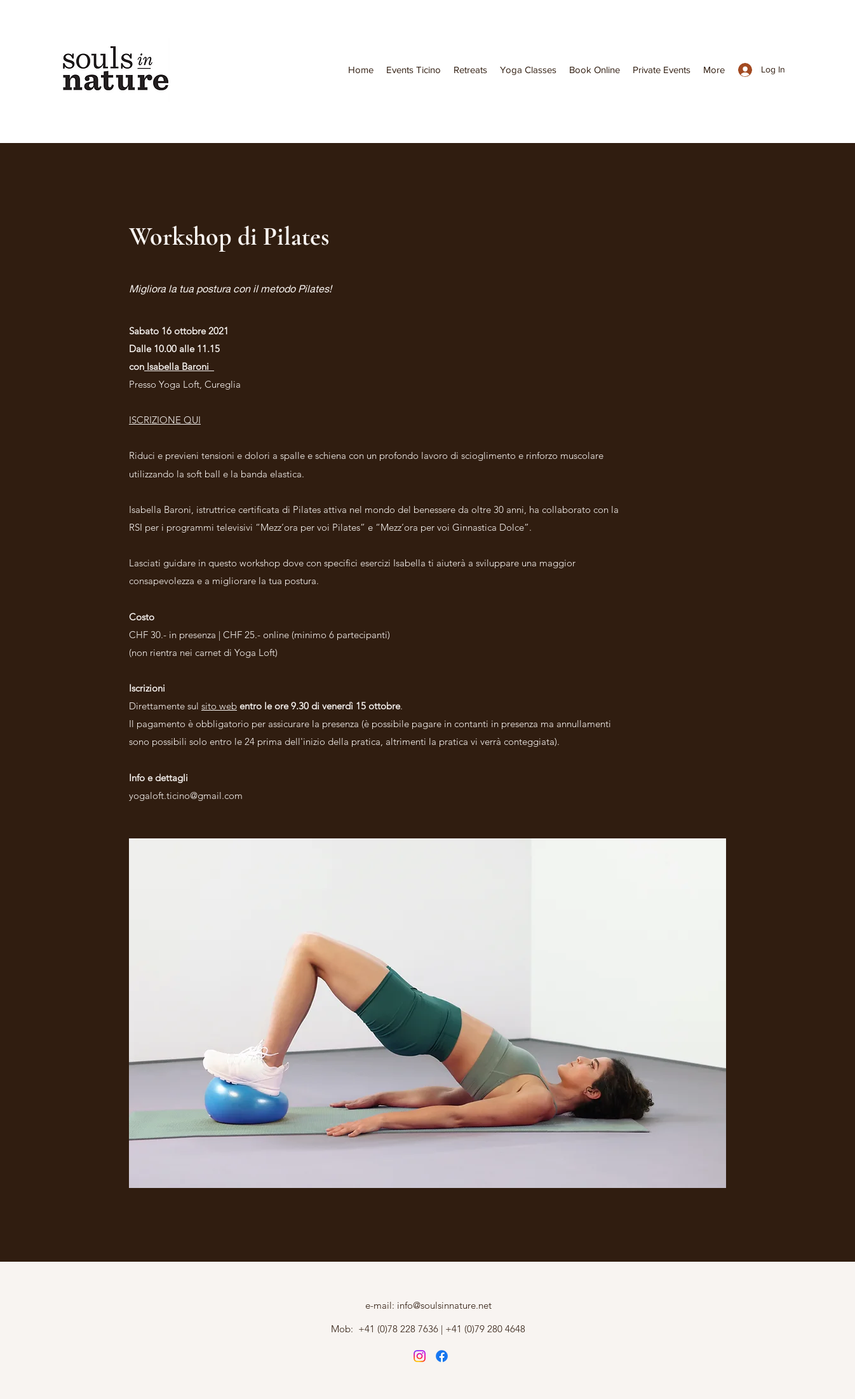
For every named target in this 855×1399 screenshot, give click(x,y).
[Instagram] (420, 1356)
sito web (219, 706)
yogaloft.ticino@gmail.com (186, 795)
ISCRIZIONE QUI (165, 420)
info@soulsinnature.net (444, 1305)
